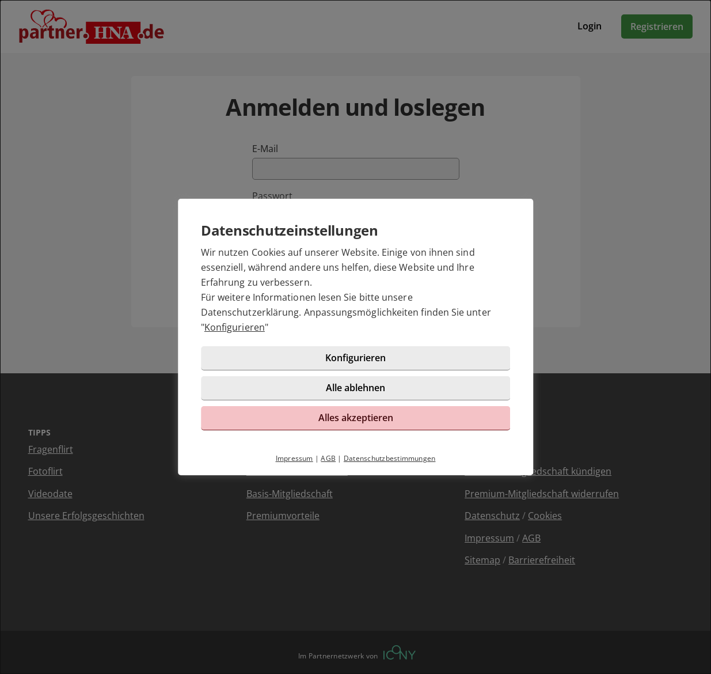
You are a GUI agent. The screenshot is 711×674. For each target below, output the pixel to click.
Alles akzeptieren (355, 417)
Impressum (294, 458)
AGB (328, 458)
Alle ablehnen (355, 387)
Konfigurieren (234, 327)
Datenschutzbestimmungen (390, 458)
